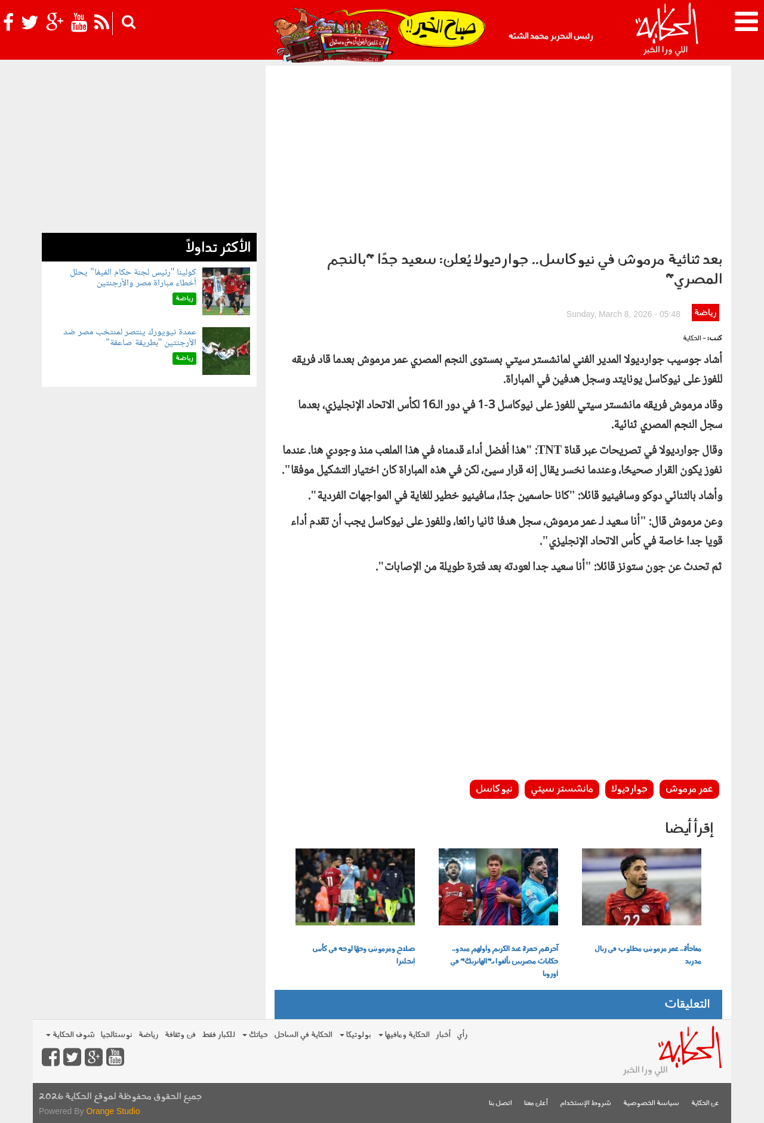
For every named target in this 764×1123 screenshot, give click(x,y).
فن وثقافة (180, 1035)
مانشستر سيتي (562, 789)
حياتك (255, 1035)
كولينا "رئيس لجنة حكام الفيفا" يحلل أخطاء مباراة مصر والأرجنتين (133, 277)
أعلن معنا (536, 1104)
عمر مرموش (689, 789)
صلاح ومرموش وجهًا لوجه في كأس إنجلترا (363, 955)
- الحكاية (694, 339)
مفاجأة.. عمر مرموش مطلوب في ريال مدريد (647, 955)
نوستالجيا (117, 1035)
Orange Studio (113, 1111)
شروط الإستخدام (585, 1104)
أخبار (443, 1035)
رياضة (705, 313)
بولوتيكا (355, 1035)
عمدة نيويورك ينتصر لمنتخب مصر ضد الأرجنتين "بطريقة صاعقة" (129, 337)
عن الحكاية (705, 1104)
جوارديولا (629, 789)
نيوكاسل (494, 789)
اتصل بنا (500, 1104)
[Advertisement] (498, 155)
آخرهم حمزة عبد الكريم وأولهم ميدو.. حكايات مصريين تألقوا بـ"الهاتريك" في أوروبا (504, 962)
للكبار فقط (218, 1035)
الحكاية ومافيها (404, 1035)
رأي (462, 1035)
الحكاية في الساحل (303, 1035)
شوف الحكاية (70, 1035)
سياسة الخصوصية (651, 1104)
